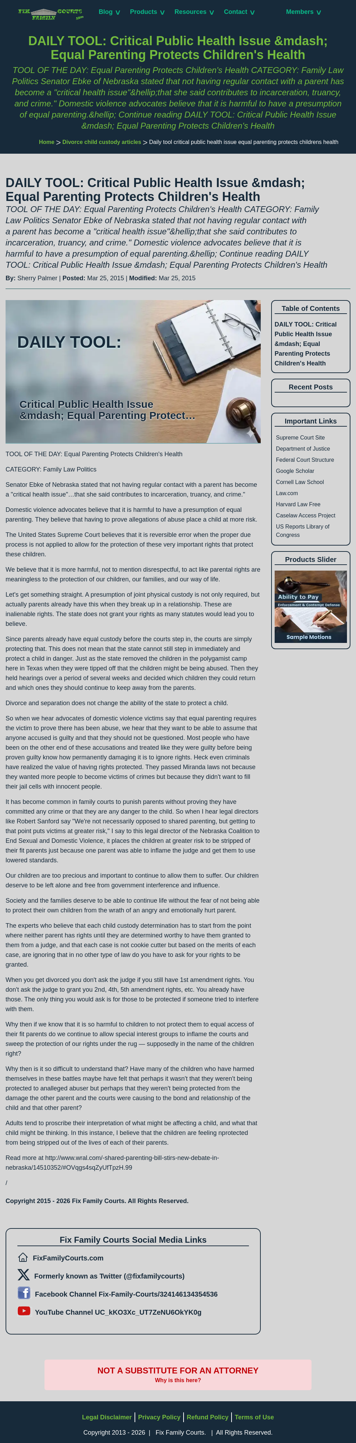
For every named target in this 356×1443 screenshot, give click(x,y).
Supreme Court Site (300, 438)
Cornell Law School (300, 482)
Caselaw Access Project (305, 515)
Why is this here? (178, 1380)
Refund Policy (207, 1417)
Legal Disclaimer (107, 1417)
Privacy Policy (159, 1417)
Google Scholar (295, 471)
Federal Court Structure (305, 460)
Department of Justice (303, 449)
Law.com (287, 493)
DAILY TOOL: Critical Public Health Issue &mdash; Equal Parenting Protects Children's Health (306, 344)
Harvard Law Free (298, 504)
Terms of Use (254, 1417)
